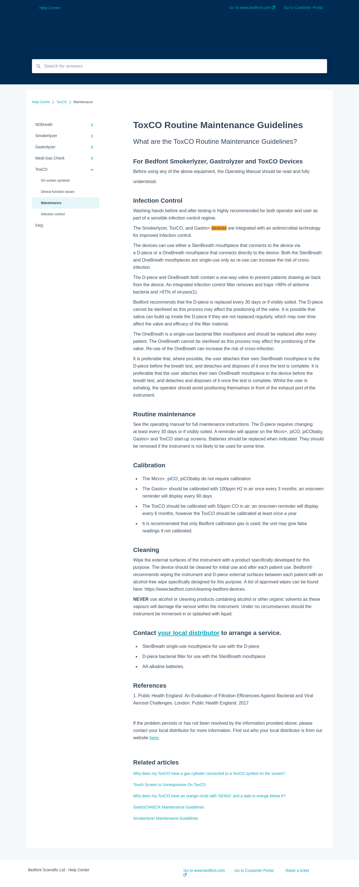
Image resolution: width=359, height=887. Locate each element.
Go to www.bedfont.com (204, 872)
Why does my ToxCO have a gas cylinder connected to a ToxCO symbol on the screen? (209, 773)
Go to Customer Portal (253, 870)
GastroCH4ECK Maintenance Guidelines (168, 807)
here (153, 737)
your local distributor (189, 632)
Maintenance (51, 203)
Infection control (53, 214)
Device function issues (57, 192)
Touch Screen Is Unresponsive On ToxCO (169, 784)
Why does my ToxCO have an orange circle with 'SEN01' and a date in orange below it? (209, 796)
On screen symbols (55, 181)
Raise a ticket (297, 870)
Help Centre (49, 8)
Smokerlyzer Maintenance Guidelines (165, 818)
